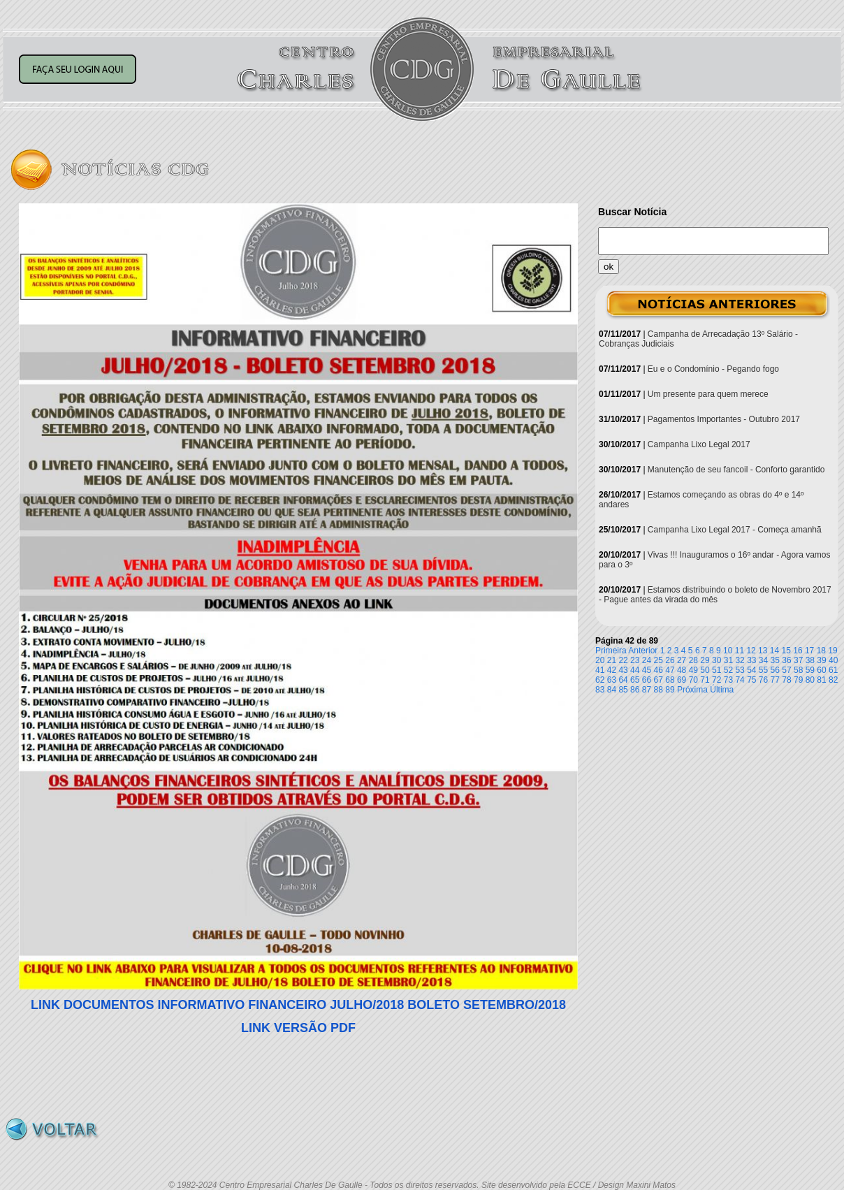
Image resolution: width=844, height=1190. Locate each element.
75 (751, 680)
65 (634, 680)
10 (727, 650)
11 (739, 650)
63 (611, 680)
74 (739, 680)
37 (798, 660)
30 (716, 660)
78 (786, 680)
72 (716, 680)
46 (658, 670)
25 (658, 660)
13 (762, 650)
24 (646, 660)
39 (821, 660)
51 (716, 670)
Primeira (611, 650)
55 (763, 670)
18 (821, 650)
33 (751, 660)
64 (622, 680)
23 (634, 660)
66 (646, 680)
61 (833, 670)
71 (704, 680)
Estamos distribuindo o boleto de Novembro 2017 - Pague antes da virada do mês (715, 594)
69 (681, 680)
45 (646, 670)
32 (739, 660)
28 (693, 660)
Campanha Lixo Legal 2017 (699, 444)
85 (622, 690)
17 (809, 650)
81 (821, 680)
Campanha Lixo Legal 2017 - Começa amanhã (735, 530)
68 (669, 680)
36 (786, 660)
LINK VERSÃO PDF (298, 1028)
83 (599, 690)
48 (681, 670)
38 (810, 660)
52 (728, 670)
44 (634, 670)
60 (821, 670)
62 (599, 680)
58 (798, 670)
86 (634, 690)
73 (728, 680)
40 (833, 660)
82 (833, 680)
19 (832, 650)
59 (810, 670)
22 (622, 660)
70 (693, 680)
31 (728, 660)
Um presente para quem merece (708, 394)
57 (786, 670)
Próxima (692, 690)
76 (763, 680)
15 (786, 650)
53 (739, 670)
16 (797, 650)
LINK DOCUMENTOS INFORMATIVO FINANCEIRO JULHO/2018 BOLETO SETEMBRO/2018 (298, 1005)
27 (681, 660)
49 (693, 670)
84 (611, 690)
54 (751, 670)
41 (599, 670)
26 (669, 660)
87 (646, 690)
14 (774, 650)
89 (669, 690)
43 (622, 670)
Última (722, 690)
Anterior (642, 650)
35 (775, 660)
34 (763, 660)
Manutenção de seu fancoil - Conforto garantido (736, 469)
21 (611, 660)
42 (611, 670)
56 (775, 670)
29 (704, 660)
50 (704, 670)
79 (798, 680)
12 (750, 650)
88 (658, 690)
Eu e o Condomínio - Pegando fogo (713, 369)
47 (669, 670)
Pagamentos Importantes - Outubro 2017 (724, 419)
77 (775, 680)
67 (658, 680)
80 (810, 680)
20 (599, 660)
